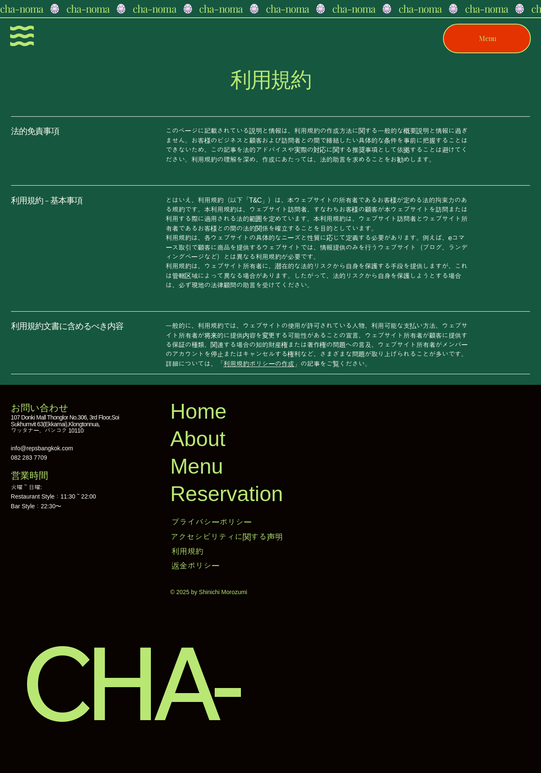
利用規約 (187, 551)
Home (198, 411)
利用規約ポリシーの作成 (258, 363)
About (198, 439)
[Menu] (22, 36)
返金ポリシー (195, 565)
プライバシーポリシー (211, 522)
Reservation (226, 494)
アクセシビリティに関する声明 (226, 537)
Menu (196, 466)
